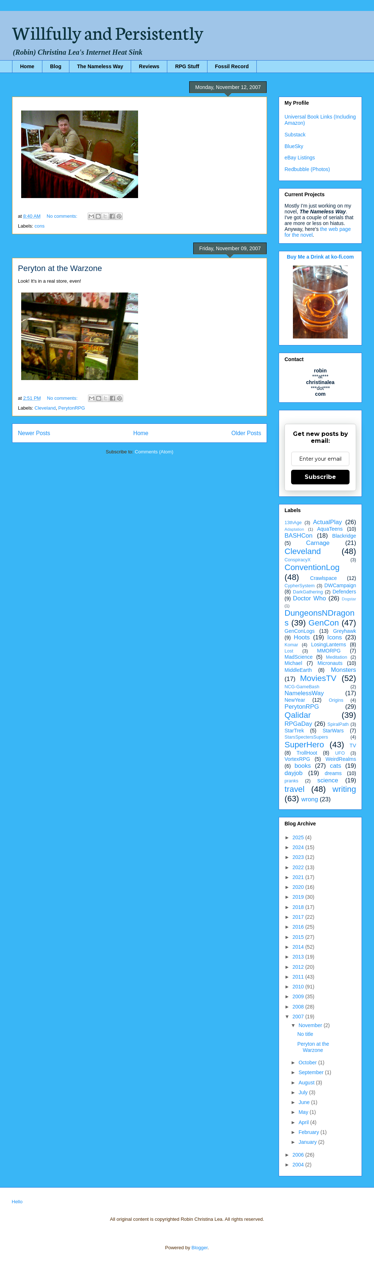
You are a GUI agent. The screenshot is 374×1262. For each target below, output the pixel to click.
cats (335, 765)
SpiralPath (338, 724)
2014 (299, 947)
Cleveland (45, 408)
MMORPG (329, 651)
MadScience (299, 657)
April (304, 1122)
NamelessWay (304, 693)
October (308, 1062)
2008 (299, 1007)
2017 (299, 917)
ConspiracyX (297, 559)
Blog (55, 66)
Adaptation (294, 529)
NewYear (295, 700)
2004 (299, 1165)
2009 (299, 996)
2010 (299, 987)
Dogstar (349, 599)
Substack (295, 135)
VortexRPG (297, 759)
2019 (299, 897)
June (304, 1102)
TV (353, 745)
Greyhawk (344, 631)
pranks (291, 780)
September (311, 1072)
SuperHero (304, 744)
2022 (299, 867)
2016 (299, 927)
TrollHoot (307, 753)
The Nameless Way (100, 66)
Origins (336, 700)
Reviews (149, 66)
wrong (309, 799)
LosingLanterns (328, 644)
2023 (299, 857)
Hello (17, 1201)
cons (40, 226)
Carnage (317, 542)
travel (295, 789)
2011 (299, 977)
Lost (289, 651)
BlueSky (294, 146)
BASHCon (298, 535)
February (309, 1132)
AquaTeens (330, 529)
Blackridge (344, 536)
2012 (299, 967)
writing (344, 789)
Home (27, 66)
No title (305, 1034)
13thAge (293, 522)
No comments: (63, 216)
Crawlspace (323, 578)
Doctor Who (309, 598)
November (310, 1025)
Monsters (343, 669)
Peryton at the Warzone (60, 268)
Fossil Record (232, 66)
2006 (299, 1155)
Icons (334, 637)
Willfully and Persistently (107, 31)
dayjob (293, 773)
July (303, 1092)
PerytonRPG (71, 408)
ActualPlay (327, 522)
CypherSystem (300, 585)
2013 (299, 957)
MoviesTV (318, 678)
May (303, 1112)
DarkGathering (308, 592)
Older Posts (246, 433)
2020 (299, 887)
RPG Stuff (187, 66)
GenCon (324, 622)
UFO (340, 753)
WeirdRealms (340, 759)
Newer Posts (34, 433)
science (327, 780)
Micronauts (329, 663)
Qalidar (298, 715)
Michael (293, 663)
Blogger (199, 1247)
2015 (299, 937)
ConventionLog (312, 567)
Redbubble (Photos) (307, 169)
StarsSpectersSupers (306, 737)
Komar (291, 644)
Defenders (344, 592)
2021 (299, 877)
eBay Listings (300, 157)
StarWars (333, 730)
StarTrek (294, 730)
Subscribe (320, 476)
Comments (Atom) (154, 451)
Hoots (302, 637)
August (307, 1082)
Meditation (336, 657)
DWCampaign (340, 585)
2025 (299, 837)
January (308, 1142)
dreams (333, 773)
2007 (299, 1016)
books (302, 765)
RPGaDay (298, 723)
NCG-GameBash (302, 686)
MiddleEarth (298, 670)
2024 (299, 847)
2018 (299, 907)
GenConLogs (300, 631)
